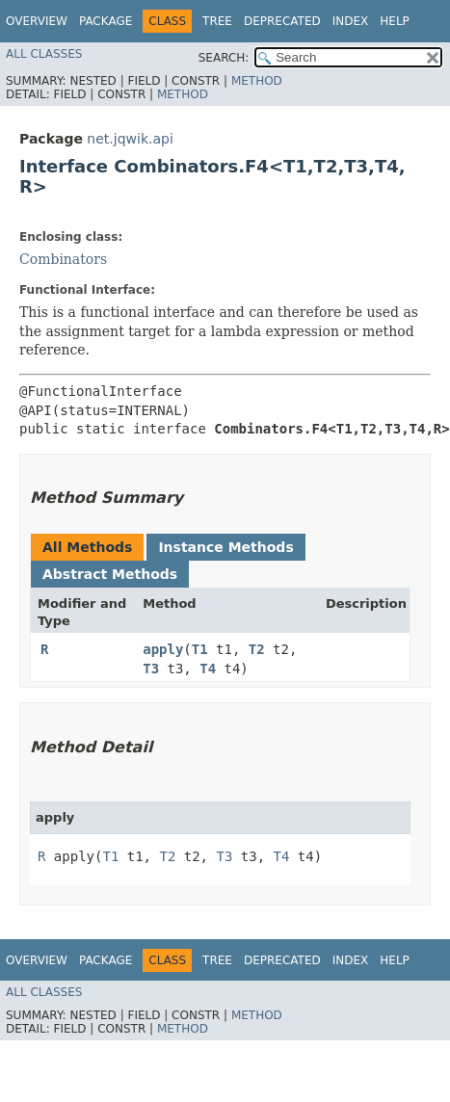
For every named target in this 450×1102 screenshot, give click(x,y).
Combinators (63, 259)
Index (350, 21)
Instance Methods (225, 547)
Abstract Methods (109, 574)
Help (395, 21)
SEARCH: (224, 58)
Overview (36, 21)
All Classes (44, 54)
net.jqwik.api (129, 138)
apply (163, 649)
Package (105, 21)
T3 (151, 668)
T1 (200, 649)
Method (256, 81)
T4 (207, 668)
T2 (257, 649)
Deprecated (282, 21)
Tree (217, 21)
